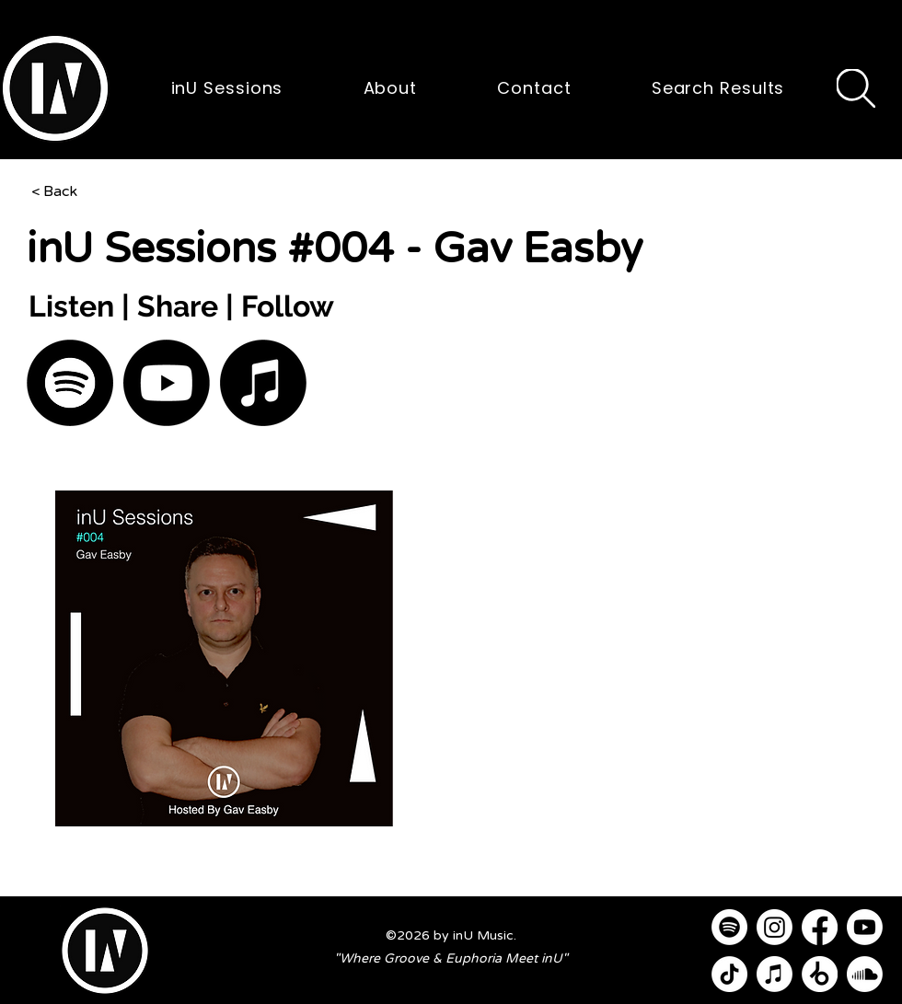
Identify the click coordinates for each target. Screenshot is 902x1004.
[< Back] (92, 191)
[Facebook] (820, 927)
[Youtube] (166, 383)
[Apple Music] (263, 383)
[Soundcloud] (865, 974)
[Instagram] (774, 927)
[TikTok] (729, 974)
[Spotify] (70, 383)
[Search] (856, 88)
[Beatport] (820, 974)
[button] (55, 88)
